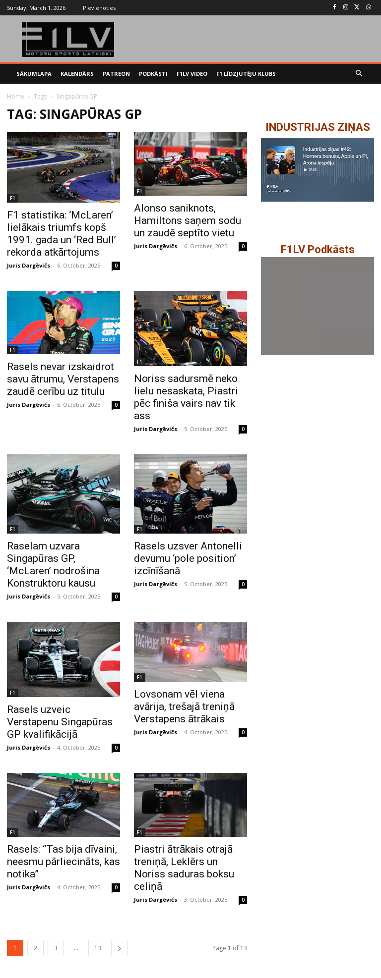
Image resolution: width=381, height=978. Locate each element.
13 (97, 948)
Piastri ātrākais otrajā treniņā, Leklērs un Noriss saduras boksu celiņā (184, 867)
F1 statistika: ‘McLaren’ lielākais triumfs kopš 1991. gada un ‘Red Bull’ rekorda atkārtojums (61, 233)
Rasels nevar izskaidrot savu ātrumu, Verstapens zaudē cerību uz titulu (63, 379)
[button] (359, 74)
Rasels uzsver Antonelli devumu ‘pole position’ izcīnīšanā (188, 558)
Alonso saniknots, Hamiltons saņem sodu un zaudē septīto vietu (187, 220)
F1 (12, 198)
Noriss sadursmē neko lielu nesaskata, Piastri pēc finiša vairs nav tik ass (186, 397)
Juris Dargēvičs (28, 265)
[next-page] (119, 948)
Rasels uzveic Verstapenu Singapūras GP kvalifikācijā (60, 722)
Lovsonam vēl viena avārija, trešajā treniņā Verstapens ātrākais (184, 706)
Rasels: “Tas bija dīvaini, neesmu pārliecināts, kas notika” (63, 861)
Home (15, 96)
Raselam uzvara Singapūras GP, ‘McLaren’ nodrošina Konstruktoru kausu (53, 564)
